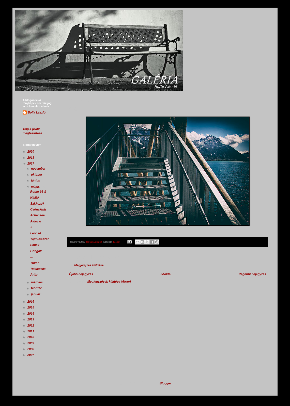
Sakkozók (37, 203)
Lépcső (35, 233)
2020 (31, 151)
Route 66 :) (38, 191)
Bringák (36, 251)
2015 (31, 307)
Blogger (165, 383)
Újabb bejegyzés (81, 274)
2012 (31, 325)
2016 (31, 301)
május (36, 186)
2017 (31, 163)
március (37, 282)
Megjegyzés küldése (88, 265)
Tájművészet (39, 239)
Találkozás (37, 269)
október (37, 174)
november (39, 168)
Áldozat (35, 221)
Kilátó (34, 197)
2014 (31, 313)
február (36, 288)
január (36, 294)
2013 (31, 319)
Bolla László (36, 112)
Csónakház (38, 209)
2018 (31, 157)
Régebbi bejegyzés (252, 274)
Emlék (34, 245)
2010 (31, 337)
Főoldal (165, 274)
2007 (31, 355)
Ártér (34, 275)
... (31, 257)
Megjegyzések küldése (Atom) (109, 281)
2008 (31, 349)
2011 (31, 331)
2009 (31, 343)
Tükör (34, 263)
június (36, 180)
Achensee (37, 215)
